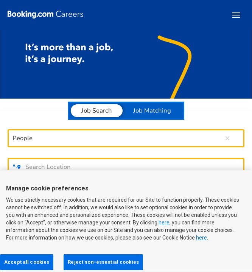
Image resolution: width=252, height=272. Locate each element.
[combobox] (116, 138)
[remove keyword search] (227, 138)
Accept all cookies (26, 262)
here (164, 222)
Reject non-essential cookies (103, 262)
